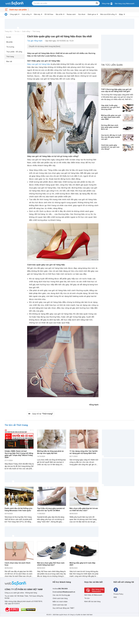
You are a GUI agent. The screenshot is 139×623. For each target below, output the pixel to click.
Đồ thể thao (49, 14)
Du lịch (8, 37)
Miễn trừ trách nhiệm (60, 601)
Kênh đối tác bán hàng (92, 601)
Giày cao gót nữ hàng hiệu (38, 64)
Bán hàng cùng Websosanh (124, 3)
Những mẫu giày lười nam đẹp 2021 (82, 564)
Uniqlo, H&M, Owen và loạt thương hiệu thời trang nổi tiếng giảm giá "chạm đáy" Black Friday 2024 (19, 454)
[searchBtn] (97, 3)
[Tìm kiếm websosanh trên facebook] (116, 590)
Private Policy (118, 594)
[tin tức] (6, 14)
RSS (115, 597)
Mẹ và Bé (59, 14)
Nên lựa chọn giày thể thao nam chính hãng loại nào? (50, 564)
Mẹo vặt (9, 61)
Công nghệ (14, 14)
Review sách (71, 14)
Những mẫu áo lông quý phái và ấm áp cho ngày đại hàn (50, 452)
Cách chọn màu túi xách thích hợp (17, 564)
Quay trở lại (42, 414)
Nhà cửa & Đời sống (107, 14)
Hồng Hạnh (93, 405)
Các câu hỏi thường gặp (61, 595)
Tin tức (17, 31)
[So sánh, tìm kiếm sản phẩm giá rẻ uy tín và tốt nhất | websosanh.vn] (14, 3)
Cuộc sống (26, 14)
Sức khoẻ (81, 14)
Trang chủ (8, 31)
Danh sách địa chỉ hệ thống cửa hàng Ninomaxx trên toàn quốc (18, 509)
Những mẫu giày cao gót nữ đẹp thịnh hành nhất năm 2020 (111, 117)
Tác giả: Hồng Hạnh (34, 41)
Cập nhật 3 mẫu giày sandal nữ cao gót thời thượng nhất (110, 107)
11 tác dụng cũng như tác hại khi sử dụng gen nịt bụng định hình (83, 452)
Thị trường (10, 47)
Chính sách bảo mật (60, 605)
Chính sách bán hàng (60, 598)
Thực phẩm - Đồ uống (14, 52)
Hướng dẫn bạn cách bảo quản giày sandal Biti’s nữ (109, 127)
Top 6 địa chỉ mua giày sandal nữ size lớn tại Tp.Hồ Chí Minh (51, 509)
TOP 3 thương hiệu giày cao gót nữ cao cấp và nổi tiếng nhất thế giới (116, 90)
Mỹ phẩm (9, 42)
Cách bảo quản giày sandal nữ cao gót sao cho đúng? (110, 147)
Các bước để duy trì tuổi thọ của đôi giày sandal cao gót (111, 137)
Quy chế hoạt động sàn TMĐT (63, 608)
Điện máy (37, 14)
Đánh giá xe (92, 14)
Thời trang (36, 31)
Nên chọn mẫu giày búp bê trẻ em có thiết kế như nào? (84, 509)
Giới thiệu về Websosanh (93, 595)
